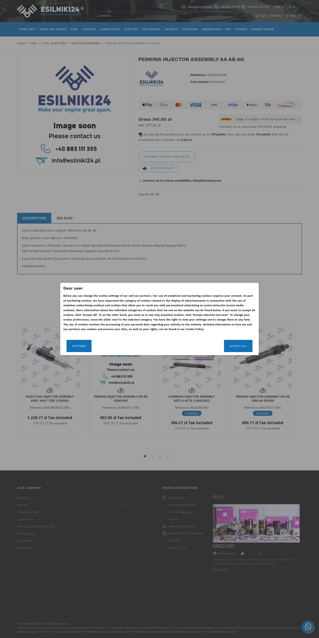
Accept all (238, 346)
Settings (79, 346)
